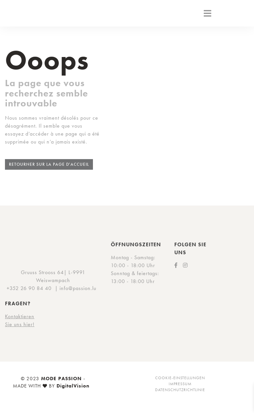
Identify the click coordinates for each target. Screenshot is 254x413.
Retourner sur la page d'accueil (49, 164)
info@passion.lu (78, 288)
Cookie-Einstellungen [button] (180, 378)
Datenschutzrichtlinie (180, 389)
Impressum (180, 383)
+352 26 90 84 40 (29, 288)
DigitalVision (73, 386)
